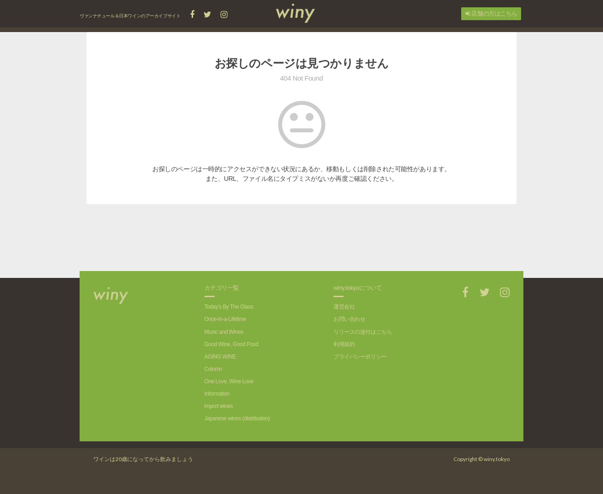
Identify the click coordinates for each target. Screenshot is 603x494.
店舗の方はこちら (491, 13)
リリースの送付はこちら (363, 332)
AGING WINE (220, 356)
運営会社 (344, 307)
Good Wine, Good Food (231, 344)
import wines (219, 406)
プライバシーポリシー (360, 356)
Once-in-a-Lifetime (225, 319)
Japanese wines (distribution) (237, 418)
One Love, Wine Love (229, 381)
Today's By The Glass (229, 307)
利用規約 (344, 344)
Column (213, 369)
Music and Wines (224, 332)
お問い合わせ (349, 319)
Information (217, 394)
